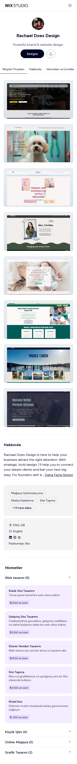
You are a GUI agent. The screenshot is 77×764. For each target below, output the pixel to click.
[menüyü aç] (70, 5)
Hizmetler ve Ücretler (60, 69)
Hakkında (35, 69)
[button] (38, 99)
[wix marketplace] (16, 5)
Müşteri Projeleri (13, 69)
